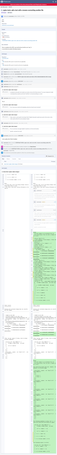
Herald (5, 71)
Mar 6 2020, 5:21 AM (28, 81)
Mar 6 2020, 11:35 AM (21, 98)
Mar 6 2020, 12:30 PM (23, 111)
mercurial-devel (10, 25)
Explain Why (11, 150)
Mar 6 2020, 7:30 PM (8, 144)
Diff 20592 (20, 135)
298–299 (5, 92)
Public (10, 12)
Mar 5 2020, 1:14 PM (22, 69)
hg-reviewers (7, 37)
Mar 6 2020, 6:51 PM (28, 135)
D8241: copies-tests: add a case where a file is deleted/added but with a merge (34, 76)
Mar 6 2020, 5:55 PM (23, 123)
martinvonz (4, 25)
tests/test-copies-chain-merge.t (11, 164)
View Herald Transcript (26, 71)
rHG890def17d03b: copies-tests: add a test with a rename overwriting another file (19, 40)
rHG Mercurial (5, 58)
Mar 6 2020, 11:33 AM (27, 84)
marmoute (11, 16)
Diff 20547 (20, 81)
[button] (56, 1)
